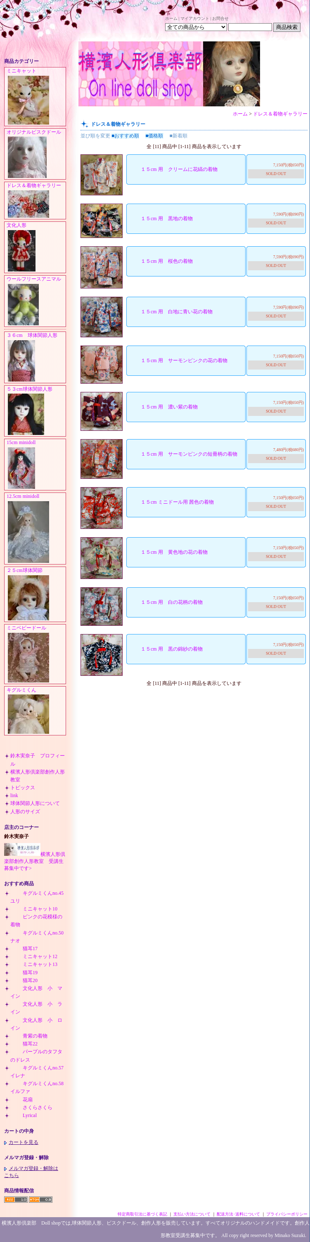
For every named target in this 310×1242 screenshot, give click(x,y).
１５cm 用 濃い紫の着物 (163, 407)
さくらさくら (31, 1107)
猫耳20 (24, 980)
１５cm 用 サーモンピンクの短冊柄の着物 (182, 454)
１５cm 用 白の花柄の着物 (165, 602)
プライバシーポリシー (287, 1214)
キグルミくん (36, 711)
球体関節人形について (35, 803)
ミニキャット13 (33, 964)
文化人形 (36, 247)
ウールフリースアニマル (36, 301)
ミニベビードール (36, 654)
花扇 (21, 1100)
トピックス (22, 787)
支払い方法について (192, 1214)
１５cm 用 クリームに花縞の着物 (173, 169)
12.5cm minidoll (36, 528)
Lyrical (23, 1115)
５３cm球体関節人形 (36, 411)
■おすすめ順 (125, 136)
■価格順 (154, 136)
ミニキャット (36, 97)
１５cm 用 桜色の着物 (160, 261)
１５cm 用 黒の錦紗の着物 (165, 649)
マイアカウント (194, 18)
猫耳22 (24, 1044)
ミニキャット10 (33, 909)
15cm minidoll (36, 465)
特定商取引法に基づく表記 (142, 1214)
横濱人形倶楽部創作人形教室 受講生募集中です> (34, 861)
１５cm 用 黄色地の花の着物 (168, 552)
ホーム (171, 18)
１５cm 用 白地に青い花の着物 (170, 312)
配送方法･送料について (238, 1214)
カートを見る (21, 1142)
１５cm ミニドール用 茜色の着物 (171, 502)
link (14, 795)
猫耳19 (24, 972)
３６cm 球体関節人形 (36, 357)
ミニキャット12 (33, 956)
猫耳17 (24, 948)
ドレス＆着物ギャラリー (36, 201)
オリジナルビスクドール (36, 154)
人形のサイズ (25, 811)
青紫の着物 (28, 1036)
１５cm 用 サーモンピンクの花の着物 (177, 360)
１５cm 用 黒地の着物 (160, 218)
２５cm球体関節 (36, 594)
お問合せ (220, 18)
